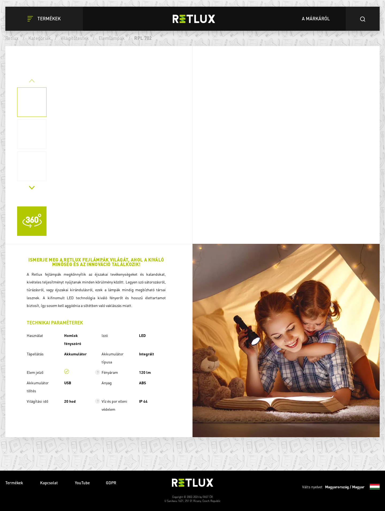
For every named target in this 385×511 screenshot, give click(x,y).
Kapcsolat (49, 482)
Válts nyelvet (341, 487)
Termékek (14, 482)
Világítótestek (75, 38)
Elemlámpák (112, 38)
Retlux (12, 38)
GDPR (111, 482)
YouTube (82, 482)
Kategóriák (39, 38)
